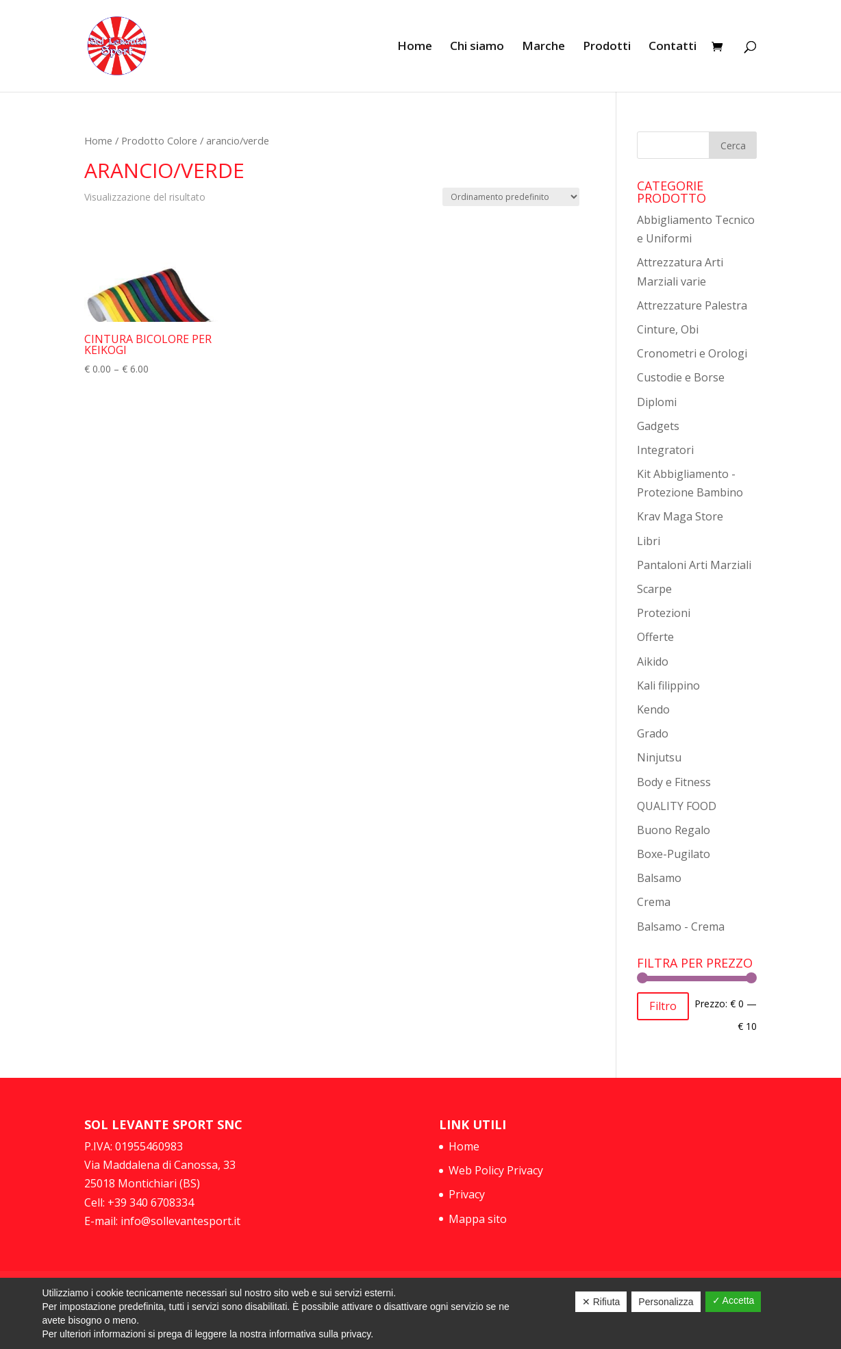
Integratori (665, 449)
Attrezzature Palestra (692, 305)
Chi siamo (477, 47)
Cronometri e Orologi (692, 353)
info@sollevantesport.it (179, 1220)
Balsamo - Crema (681, 926)
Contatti (672, 47)
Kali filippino (668, 685)
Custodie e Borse (681, 377)
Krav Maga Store (680, 516)
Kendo (653, 709)
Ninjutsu (659, 757)
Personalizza (665, 1301)
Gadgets (658, 425)
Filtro (663, 1005)
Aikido (652, 661)
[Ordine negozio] (510, 197)
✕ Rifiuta (601, 1301)
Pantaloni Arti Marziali (694, 564)
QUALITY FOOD (676, 806)
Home (414, 47)
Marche (543, 47)
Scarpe (654, 588)
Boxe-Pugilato (673, 853)
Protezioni (663, 612)
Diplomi (657, 401)
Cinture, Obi (668, 329)
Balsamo (659, 877)
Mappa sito (478, 1218)
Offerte (655, 636)
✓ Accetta (733, 1300)
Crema (653, 901)
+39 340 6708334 (151, 1202)
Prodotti (607, 47)
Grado (652, 733)
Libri (648, 541)
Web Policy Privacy (496, 1170)
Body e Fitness (674, 782)
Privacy (467, 1194)
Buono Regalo (673, 829)
